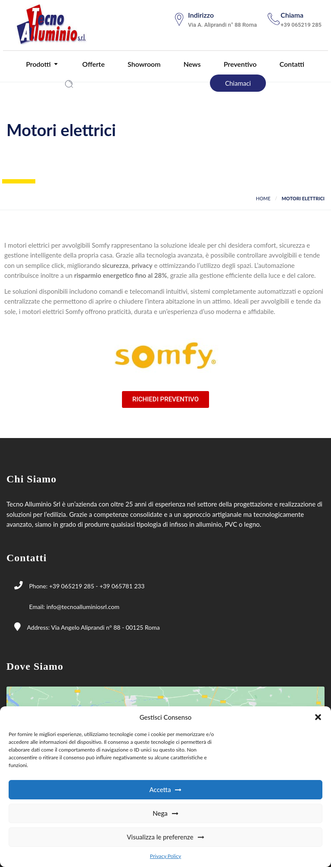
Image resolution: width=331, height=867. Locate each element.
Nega (160, 813)
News (191, 64)
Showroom (143, 64)
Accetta (160, 789)
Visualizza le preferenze (160, 837)
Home (263, 198)
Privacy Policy (165, 856)
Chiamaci (238, 83)
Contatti (291, 64)
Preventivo (239, 64)
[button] (318, 717)
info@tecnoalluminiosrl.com (83, 606)
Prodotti (37, 64)
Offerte (93, 64)
